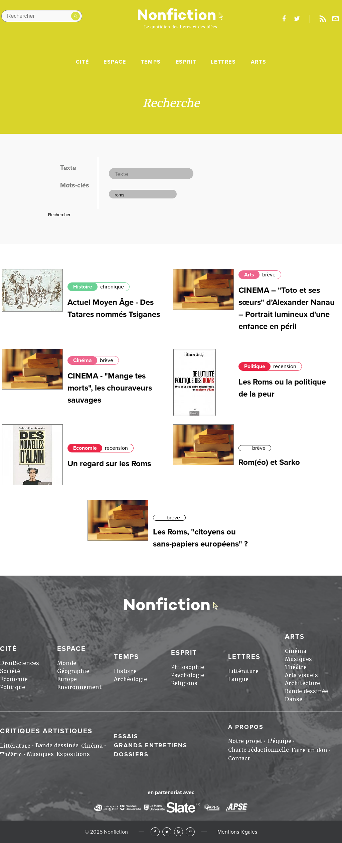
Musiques (298, 659)
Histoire (82, 286)
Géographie (73, 671)
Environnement (79, 687)
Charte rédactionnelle (258, 749)
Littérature (243, 671)
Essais (126, 736)
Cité (82, 62)
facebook (284, 18)
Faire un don (309, 750)
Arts (258, 62)
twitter (297, 18)
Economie (85, 448)
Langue (238, 679)
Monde (66, 663)
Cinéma (82, 360)
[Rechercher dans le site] (41, 16)
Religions (184, 683)
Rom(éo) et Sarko (269, 462)
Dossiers (131, 754)
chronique (112, 286)
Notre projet (245, 741)
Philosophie (187, 667)
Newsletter (335, 18)
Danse (293, 699)
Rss (322, 18)
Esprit (186, 62)
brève (269, 274)
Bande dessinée (306, 691)
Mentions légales (237, 832)
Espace (115, 62)
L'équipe (279, 741)
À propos (246, 727)
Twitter (166, 831)
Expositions (73, 754)
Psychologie (187, 675)
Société (10, 671)
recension (284, 366)
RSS (178, 831)
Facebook (155, 831)
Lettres (223, 62)
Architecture (302, 683)
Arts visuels (301, 675)
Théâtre (296, 667)
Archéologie (130, 679)
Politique (254, 366)
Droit (7, 663)
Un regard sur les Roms (109, 464)
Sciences (27, 663)
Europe (67, 679)
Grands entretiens (150, 745)
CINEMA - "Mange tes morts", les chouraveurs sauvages (109, 388)
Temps (151, 62)
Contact (239, 758)
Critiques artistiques (46, 731)
